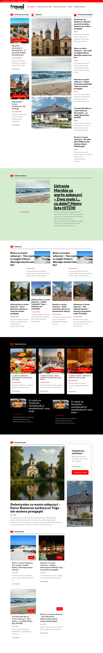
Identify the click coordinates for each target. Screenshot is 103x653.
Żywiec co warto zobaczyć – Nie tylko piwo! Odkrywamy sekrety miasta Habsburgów (82, 141)
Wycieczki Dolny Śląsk (45, 7)
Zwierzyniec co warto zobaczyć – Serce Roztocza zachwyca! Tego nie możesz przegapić (19, 309)
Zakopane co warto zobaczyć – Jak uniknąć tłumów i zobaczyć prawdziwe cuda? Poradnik (82, 309)
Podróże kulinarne (79, 7)
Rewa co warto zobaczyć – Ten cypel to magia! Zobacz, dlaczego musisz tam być (83, 52)
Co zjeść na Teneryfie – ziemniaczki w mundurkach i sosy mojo (22, 377)
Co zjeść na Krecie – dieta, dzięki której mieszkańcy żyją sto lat (50, 377)
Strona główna (6, 1)
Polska (70, 7)
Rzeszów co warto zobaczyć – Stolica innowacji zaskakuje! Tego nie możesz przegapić (83, 84)
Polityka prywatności (22, 1)
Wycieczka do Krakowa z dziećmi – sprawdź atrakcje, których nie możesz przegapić (83, 24)
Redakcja (13, 1)
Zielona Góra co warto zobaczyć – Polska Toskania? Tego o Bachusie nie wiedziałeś (40, 304)
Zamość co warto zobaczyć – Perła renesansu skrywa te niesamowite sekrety (61, 307)
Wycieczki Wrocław (59, 7)
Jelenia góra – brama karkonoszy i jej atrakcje (18, 105)
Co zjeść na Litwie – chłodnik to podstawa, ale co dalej (79, 377)
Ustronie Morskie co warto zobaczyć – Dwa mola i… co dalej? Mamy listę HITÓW (82, 112)
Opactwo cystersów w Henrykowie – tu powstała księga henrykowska (19, 50)
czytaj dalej (16, 69)
